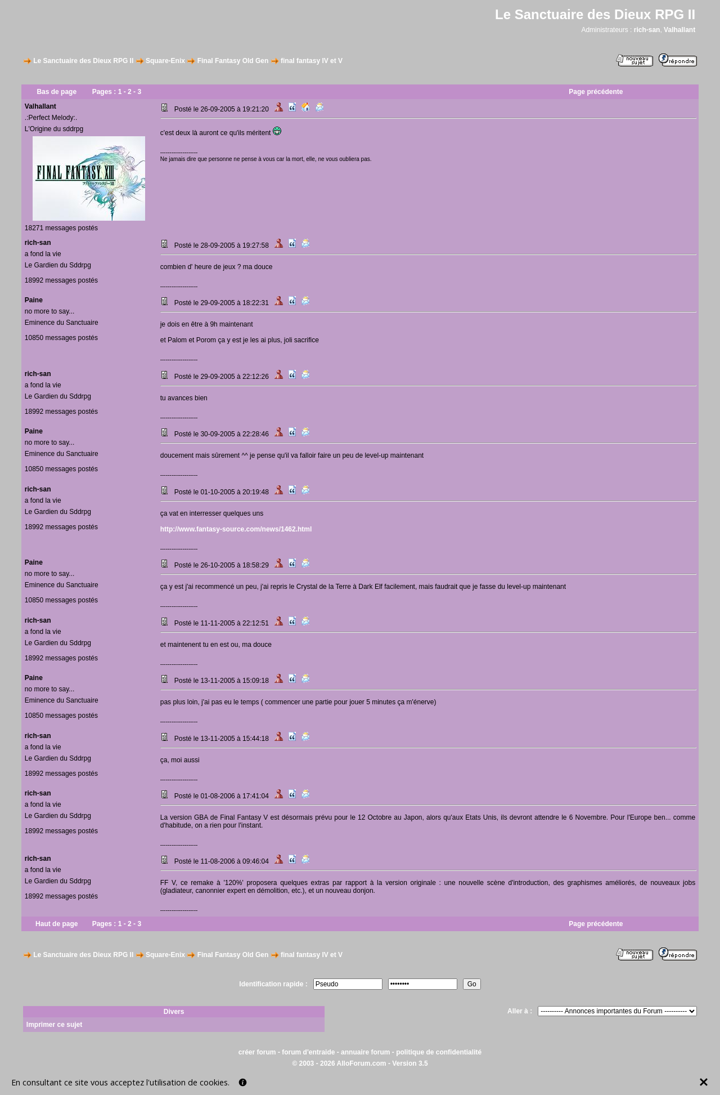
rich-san (647, 30)
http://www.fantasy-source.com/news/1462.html (236, 529)
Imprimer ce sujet (54, 1025)
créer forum (257, 1052)
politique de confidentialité (439, 1052)
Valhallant (679, 30)
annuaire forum (365, 1052)
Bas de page (56, 92)
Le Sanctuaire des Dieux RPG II (83, 61)
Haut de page (56, 924)
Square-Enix (165, 61)
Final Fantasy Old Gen (233, 61)
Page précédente (596, 92)
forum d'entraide (308, 1052)
